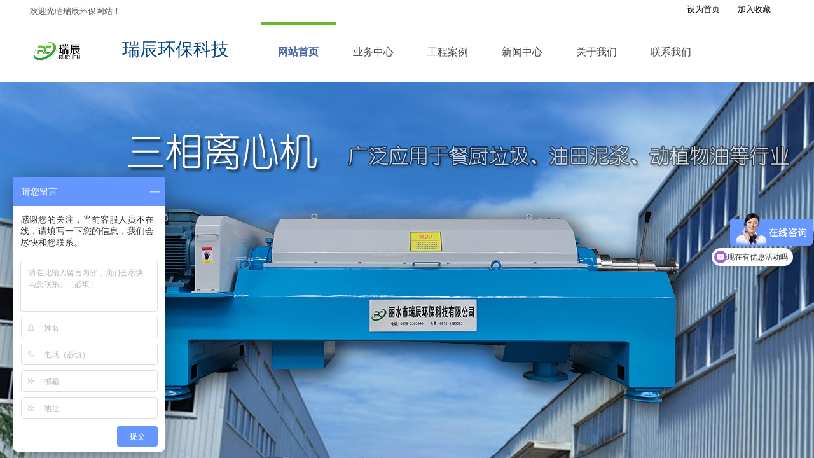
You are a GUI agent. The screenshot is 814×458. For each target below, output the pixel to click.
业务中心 (373, 51)
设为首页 (703, 9)
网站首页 (298, 51)
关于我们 (596, 51)
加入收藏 (754, 9)
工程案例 (447, 51)
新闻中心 (522, 51)
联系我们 (671, 51)
